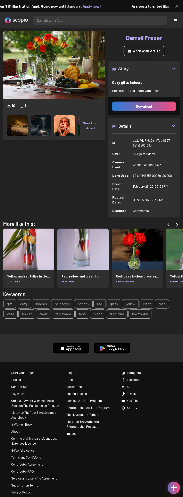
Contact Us (19, 386)
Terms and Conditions (26, 457)
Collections (74, 386)
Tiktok (129, 393)
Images (71, 433)
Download (144, 106)
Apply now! (95, 6)
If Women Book (21, 424)
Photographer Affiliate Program (88, 407)
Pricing (16, 379)
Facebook (131, 379)
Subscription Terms (24, 485)
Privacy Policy (21, 492)
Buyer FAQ (18, 393)
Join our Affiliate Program (84, 400)
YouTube (130, 400)
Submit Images (76, 393)
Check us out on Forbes (82, 414)
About (15, 431)
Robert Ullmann (125, 281)
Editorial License (22, 450)
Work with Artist (144, 51)
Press (70, 379)
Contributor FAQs (23, 471)
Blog (69, 372)
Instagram (131, 372)
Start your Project (23, 372)
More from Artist (90, 125)
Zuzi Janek (13, 281)
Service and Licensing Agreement (34, 478)
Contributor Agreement (27, 464)
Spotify (129, 407)
